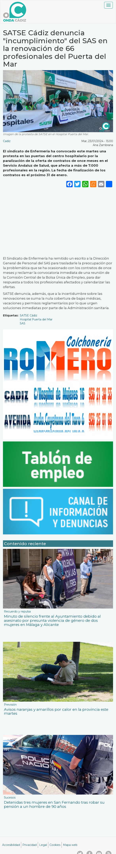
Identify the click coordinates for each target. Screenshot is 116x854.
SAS (22, 323)
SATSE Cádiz (28, 315)
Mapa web (70, 845)
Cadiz (6, 141)
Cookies (54, 845)
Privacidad (29, 845)
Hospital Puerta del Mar (36, 319)
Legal (43, 845)
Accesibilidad (11, 845)
